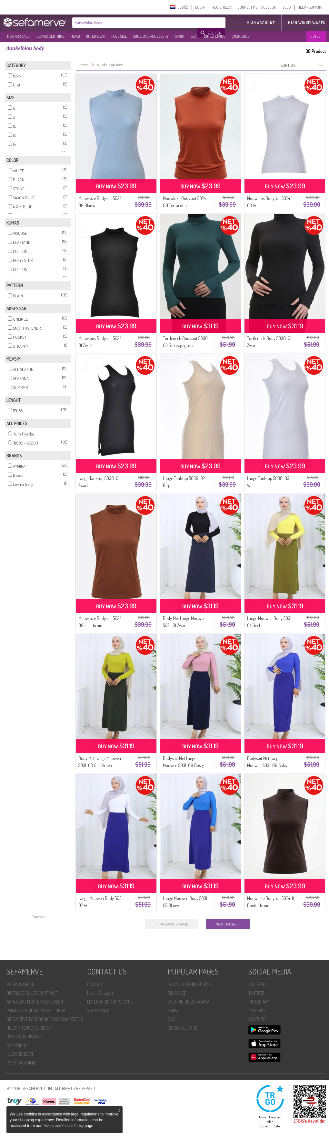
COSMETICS (240, 36)
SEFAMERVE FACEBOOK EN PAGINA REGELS (44, 1019)
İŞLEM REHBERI (19, 1054)
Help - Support (100, 993)
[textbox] (134, 22)
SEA (193, 36)
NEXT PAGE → (228, 924)
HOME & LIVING (214, 36)
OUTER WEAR (95, 36)
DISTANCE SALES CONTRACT (32, 993)
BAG (171, 1019)
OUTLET (316, 36)
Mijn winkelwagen (307, 22)
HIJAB (75, 36)
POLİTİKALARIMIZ (21, 1062)
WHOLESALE (98, 1010)
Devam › (39, 917)
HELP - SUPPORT (310, 7)
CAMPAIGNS (17, 1045)
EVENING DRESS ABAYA (189, 1001)
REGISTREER (221, 7)
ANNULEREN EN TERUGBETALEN (34, 1001)
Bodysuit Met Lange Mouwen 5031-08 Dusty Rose (183, 765)
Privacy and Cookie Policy (63, 1126)
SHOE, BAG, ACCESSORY (151, 36)
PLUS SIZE (119, 36)
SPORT (179, 36)
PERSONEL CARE (182, 1028)
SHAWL (174, 1010)
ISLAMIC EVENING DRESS (190, 984)
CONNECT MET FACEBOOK (256, 7)
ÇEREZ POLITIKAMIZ (23, 1036)
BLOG (287, 7)
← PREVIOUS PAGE (171, 924)
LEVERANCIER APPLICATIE (110, 1001)
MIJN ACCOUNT (261, 22)
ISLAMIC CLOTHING (50, 36)
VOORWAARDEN (20, 984)
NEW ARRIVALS (18, 36)
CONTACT (95, 984)
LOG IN (200, 7)
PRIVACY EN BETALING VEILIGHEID (36, 1010)
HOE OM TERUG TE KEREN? (29, 1028)
